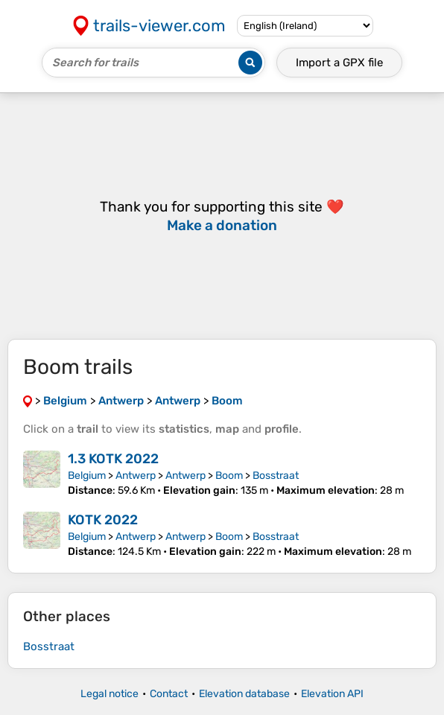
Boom (229, 475)
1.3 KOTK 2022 (113, 459)
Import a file (339, 62)
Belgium (87, 475)
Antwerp (135, 475)
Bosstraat (276, 475)
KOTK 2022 (103, 520)
